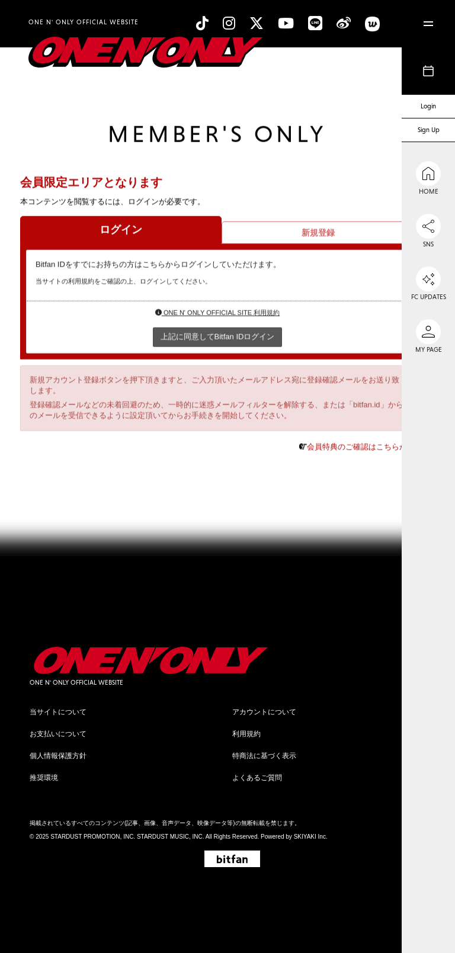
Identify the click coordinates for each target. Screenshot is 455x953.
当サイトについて (58, 712)
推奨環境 (44, 778)
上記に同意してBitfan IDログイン (218, 336)
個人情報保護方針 (58, 756)
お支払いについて (58, 734)
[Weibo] (344, 23)
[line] (315, 23)
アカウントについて (264, 712)
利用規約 (246, 734)
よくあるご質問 (257, 778)
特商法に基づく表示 (264, 756)
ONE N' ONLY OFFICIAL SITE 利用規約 (217, 313)
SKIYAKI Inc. (311, 836)
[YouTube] (286, 23)
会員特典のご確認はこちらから (361, 446)
